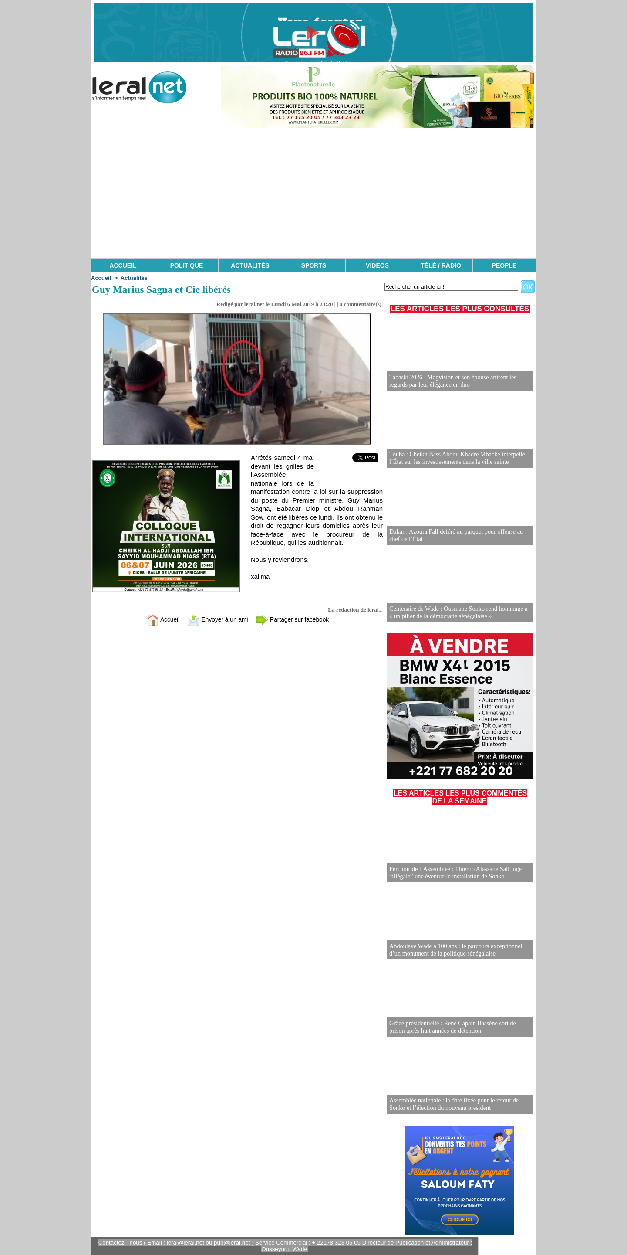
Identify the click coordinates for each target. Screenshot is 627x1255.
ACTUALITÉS (250, 265)
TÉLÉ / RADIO (441, 265)
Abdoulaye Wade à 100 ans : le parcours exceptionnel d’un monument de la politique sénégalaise (454, 950)
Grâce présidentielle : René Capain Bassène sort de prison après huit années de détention (451, 1027)
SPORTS (314, 265)
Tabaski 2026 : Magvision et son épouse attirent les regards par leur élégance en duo (451, 381)
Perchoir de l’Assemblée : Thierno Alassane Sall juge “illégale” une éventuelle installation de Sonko (454, 873)
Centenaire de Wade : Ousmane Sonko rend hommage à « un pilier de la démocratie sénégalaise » (459, 612)
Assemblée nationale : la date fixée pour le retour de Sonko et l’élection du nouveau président (452, 1104)
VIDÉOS (377, 265)
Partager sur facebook (295, 619)
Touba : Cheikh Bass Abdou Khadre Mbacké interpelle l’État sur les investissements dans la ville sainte (456, 458)
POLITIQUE (186, 265)
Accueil (101, 278)
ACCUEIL (122, 265)
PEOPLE (504, 265)
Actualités (134, 278)
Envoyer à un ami (216, 619)
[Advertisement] (313, 193)
